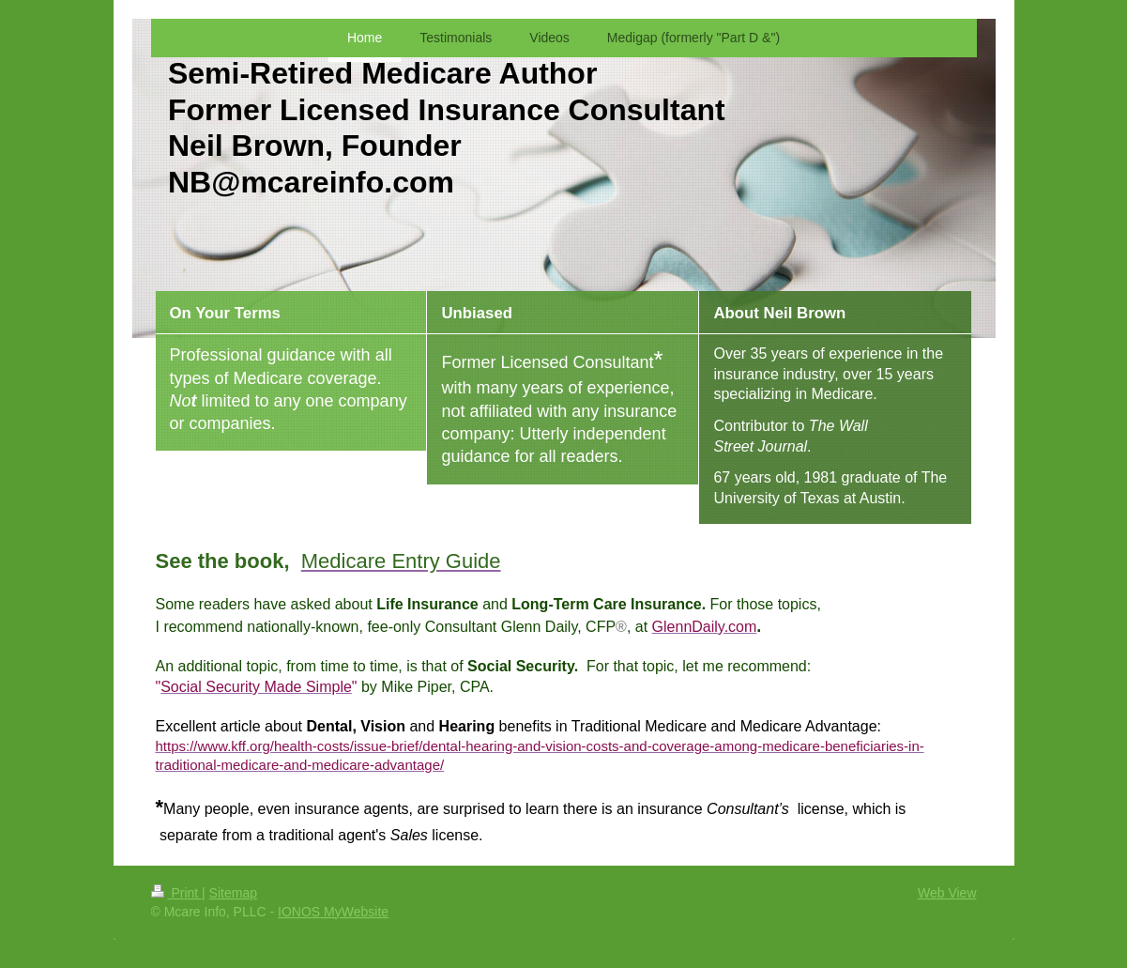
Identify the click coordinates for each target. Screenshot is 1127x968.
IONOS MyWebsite (333, 911)
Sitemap (233, 892)
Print (177, 892)
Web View (947, 892)
